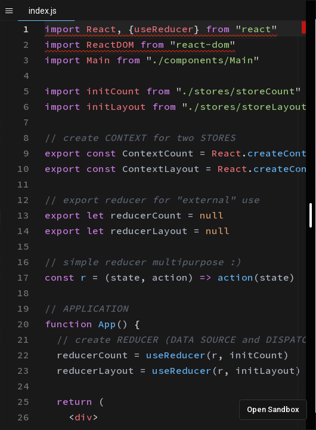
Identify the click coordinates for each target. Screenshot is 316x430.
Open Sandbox (273, 409)
